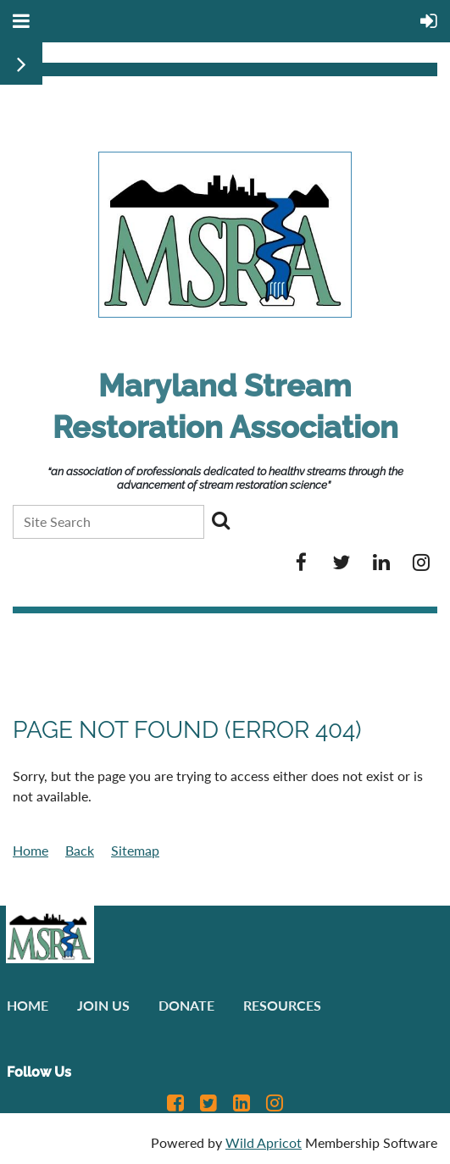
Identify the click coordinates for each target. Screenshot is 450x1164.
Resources (282, 1005)
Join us (103, 1005)
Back (79, 850)
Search (220, 520)
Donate (186, 1005)
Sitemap (135, 850)
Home (30, 850)
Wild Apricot (263, 1142)
